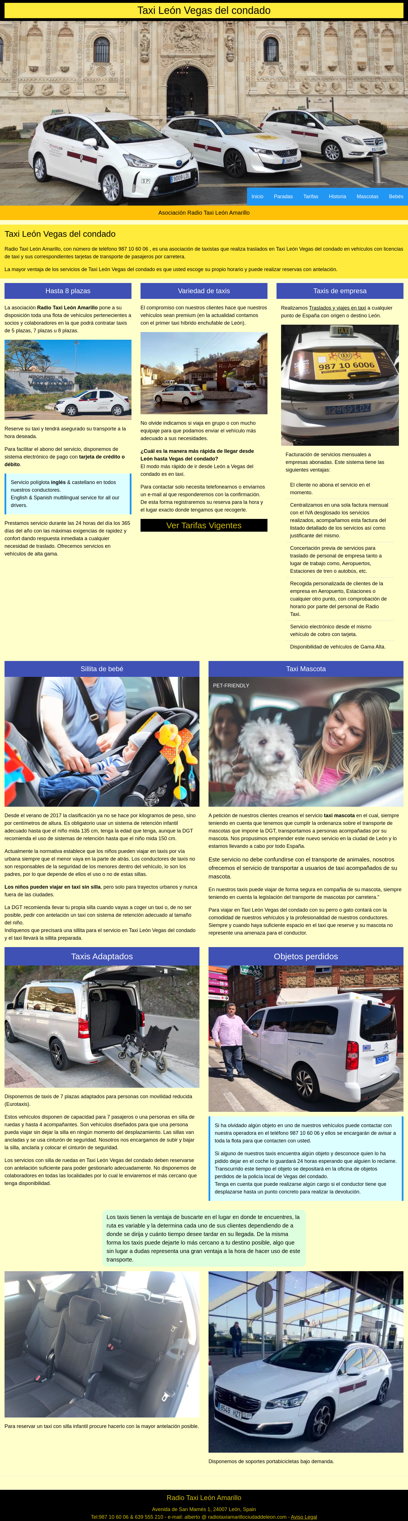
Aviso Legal (304, 1517)
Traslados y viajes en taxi (337, 308)
